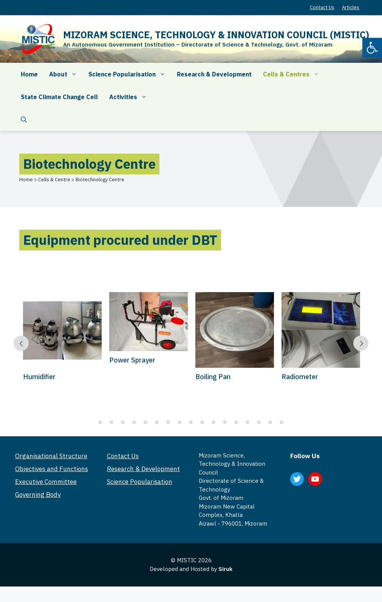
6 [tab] (157, 422)
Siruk (225, 568)
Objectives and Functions (51, 469)
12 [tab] (225, 422)
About (66, 74)
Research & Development (214, 74)
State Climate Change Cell (59, 97)
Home (29, 74)
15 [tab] (259, 422)
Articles (350, 7)
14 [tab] (247, 422)
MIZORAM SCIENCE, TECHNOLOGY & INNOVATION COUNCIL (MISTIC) (216, 34)
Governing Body (37, 494)
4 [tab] (134, 422)
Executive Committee (46, 482)
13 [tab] (236, 422)
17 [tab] (281, 422)
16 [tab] (270, 422)
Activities (131, 97)
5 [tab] (145, 422)
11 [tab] (213, 422)
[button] (372, 48)
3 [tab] (123, 422)
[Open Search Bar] (23, 119)
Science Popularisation (129, 74)
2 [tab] (111, 422)
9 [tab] (191, 422)
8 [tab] (179, 422)
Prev (21, 343)
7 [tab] (168, 422)
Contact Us (322, 7)
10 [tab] (202, 422)
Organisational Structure (51, 456)
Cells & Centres (294, 74)
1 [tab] (100, 422)
